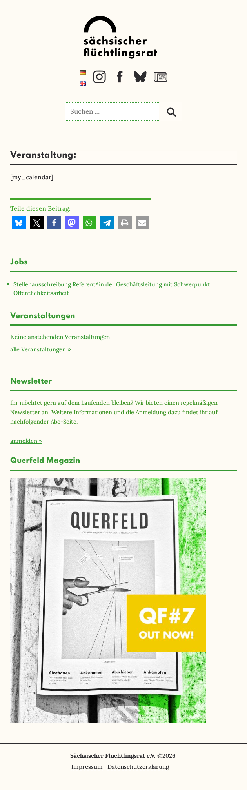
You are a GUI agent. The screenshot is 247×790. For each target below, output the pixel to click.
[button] (19, 222)
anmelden (23, 440)
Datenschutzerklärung (138, 766)
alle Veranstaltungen (38, 349)
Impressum (87, 766)
